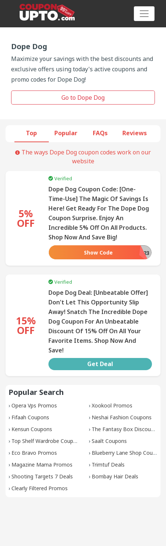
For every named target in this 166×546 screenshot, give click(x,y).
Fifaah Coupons (30, 417)
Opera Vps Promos (34, 405)
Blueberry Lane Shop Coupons (128, 452)
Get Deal (100, 364)
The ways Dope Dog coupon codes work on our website (83, 156)
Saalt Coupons (109, 440)
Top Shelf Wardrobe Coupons (46, 440)
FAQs (100, 133)
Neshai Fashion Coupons (122, 417)
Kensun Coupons (31, 429)
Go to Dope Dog (83, 97)
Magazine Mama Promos (41, 464)
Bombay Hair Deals (115, 476)
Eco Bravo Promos (34, 452)
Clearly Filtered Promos (39, 488)
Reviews (134, 133)
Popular (65, 133)
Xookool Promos (112, 405)
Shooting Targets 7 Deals (42, 476)
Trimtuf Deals (108, 464)
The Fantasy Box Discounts (125, 429)
